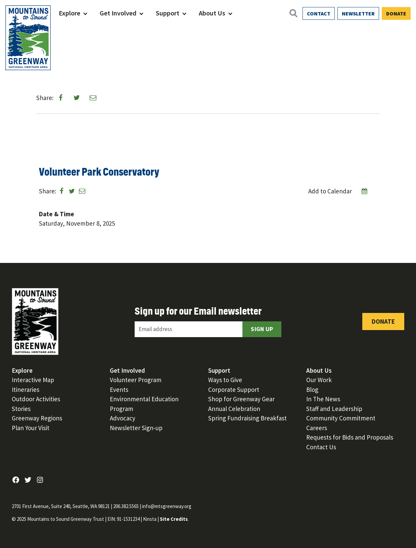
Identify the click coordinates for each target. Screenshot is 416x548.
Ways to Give (225, 380)
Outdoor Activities (36, 399)
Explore (69, 13)
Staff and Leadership (334, 409)
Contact (318, 13)
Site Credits (174, 519)
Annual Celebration (234, 409)
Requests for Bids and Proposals (349, 437)
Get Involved (118, 13)
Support (167, 13)
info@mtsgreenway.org (166, 506)
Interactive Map (33, 380)
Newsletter (358, 13)
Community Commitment (340, 418)
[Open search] (293, 13)
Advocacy (122, 418)
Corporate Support (233, 389)
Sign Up (262, 329)
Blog (312, 389)
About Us (212, 13)
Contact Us (321, 447)
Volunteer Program (135, 380)
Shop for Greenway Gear (241, 399)
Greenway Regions (37, 418)
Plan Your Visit (30, 428)
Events (119, 389)
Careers (316, 428)
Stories (21, 409)
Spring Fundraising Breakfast (247, 418)
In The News (323, 399)
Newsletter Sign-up (136, 428)
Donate (396, 13)
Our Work (319, 380)
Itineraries (25, 389)
